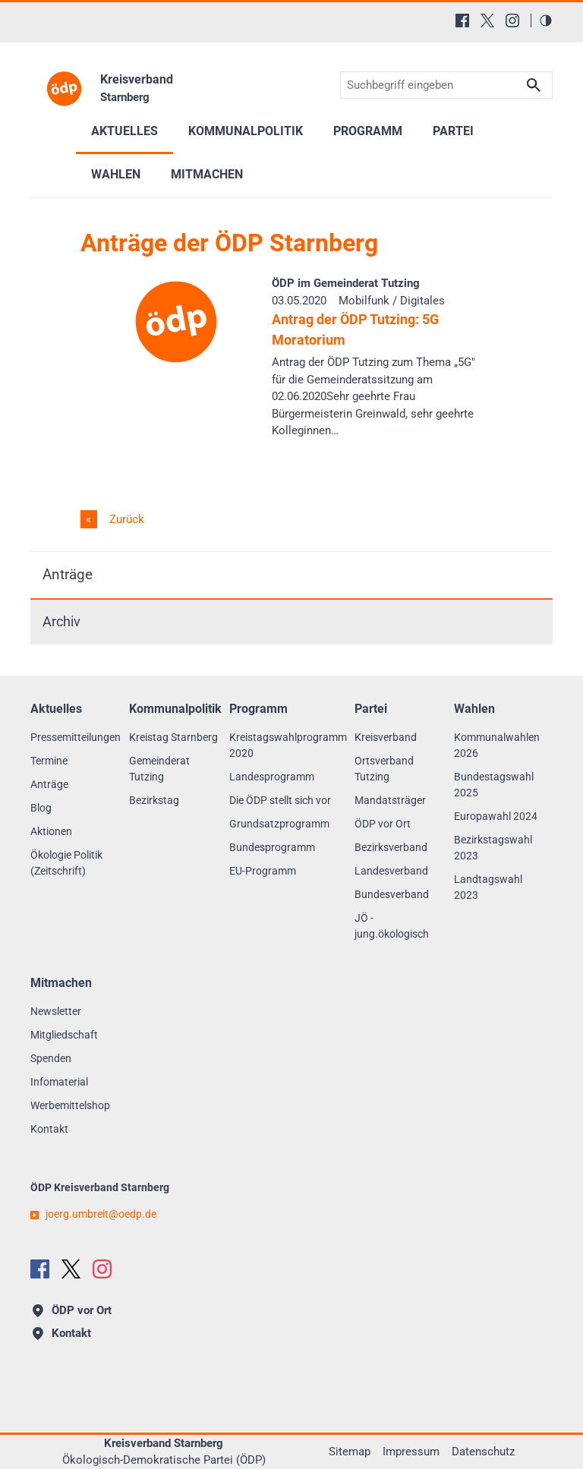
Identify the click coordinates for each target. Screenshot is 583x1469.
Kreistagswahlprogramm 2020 (288, 745)
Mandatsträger (390, 800)
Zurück (125, 519)
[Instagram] (512, 20)
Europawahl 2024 (495, 816)
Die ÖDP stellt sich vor (280, 800)
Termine (49, 761)
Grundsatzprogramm (279, 824)
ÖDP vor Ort (383, 824)
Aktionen (51, 831)
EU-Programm (262, 871)
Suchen (534, 85)
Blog (41, 808)
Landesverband (391, 871)
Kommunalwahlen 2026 (497, 745)
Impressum (411, 1451)
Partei (453, 131)
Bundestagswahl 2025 (494, 785)
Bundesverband (392, 894)
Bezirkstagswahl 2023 (493, 848)
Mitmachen (207, 174)
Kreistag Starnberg (173, 737)
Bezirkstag (154, 800)
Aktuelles (124, 131)
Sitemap (349, 1451)
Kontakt (49, 1129)
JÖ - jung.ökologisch (392, 926)
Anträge (68, 574)
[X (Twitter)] (487, 20)
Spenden (50, 1058)
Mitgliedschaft (64, 1035)
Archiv (61, 621)
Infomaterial (59, 1082)
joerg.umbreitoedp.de (101, 1214)
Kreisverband (386, 737)
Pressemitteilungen (75, 737)
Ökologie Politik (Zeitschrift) (66, 863)
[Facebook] (462, 20)
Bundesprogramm (272, 847)
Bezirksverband (391, 847)
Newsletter (55, 1011)
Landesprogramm (271, 777)
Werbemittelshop (70, 1105)
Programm (367, 131)
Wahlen (115, 174)
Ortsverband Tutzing (384, 769)
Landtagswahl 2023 (488, 887)
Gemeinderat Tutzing (159, 769)
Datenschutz (483, 1451)
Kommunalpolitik (245, 131)
